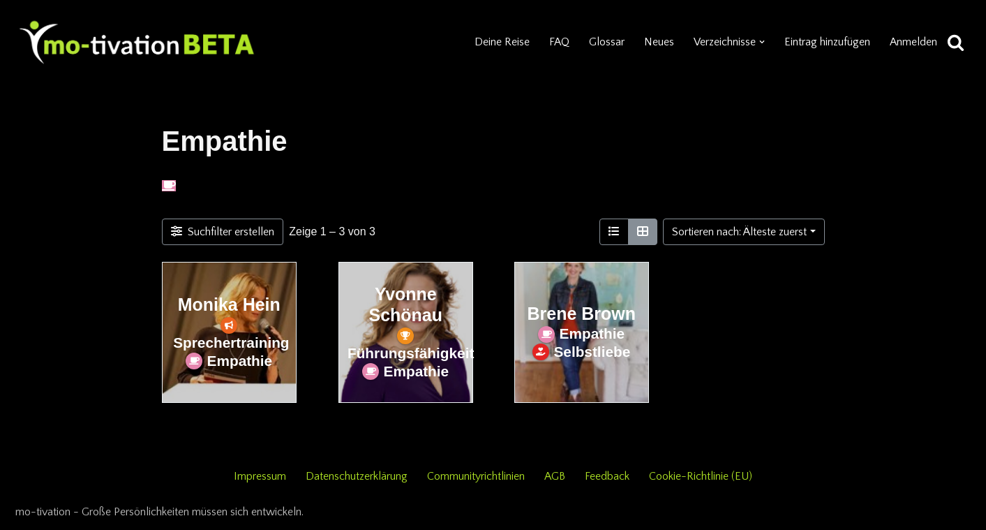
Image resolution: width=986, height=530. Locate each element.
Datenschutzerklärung (357, 476)
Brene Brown (581, 313)
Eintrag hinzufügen (827, 42)
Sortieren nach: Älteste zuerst (739, 232)
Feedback (607, 476)
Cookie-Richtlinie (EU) (700, 476)
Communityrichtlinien (476, 476)
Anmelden (913, 42)
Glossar (607, 42)
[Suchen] (955, 42)
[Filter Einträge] (223, 232)
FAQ (559, 42)
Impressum (260, 476)
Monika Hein (228, 305)
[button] (762, 42)
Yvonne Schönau (405, 305)
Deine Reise (502, 42)
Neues (659, 42)
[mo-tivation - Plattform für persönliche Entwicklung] (137, 42)
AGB (554, 476)
